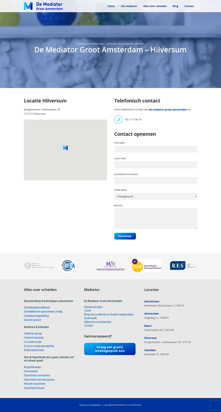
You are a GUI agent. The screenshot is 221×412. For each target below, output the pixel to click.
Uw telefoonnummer (155, 178)
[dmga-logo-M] (43, 6)
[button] (65, 147)
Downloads (90, 318)
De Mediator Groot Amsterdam (103, 301)
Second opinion (33, 319)
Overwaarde (31, 371)
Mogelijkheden (32, 367)
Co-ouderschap (32, 341)
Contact (88, 325)
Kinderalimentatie (34, 350)
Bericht (155, 216)
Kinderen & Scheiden (36, 327)
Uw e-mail (155, 162)
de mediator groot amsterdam (168, 109)
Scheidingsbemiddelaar (37, 307)
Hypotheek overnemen (37, 375)
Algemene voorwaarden (97, 321)
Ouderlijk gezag (33, 333)
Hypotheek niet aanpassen (39, 379)
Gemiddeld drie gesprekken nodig (43, 311)
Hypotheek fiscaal (34, 387)
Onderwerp (155, 194)
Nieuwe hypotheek (34, 383)
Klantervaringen (93, 306)
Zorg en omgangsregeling (39, 345)
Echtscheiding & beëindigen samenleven (48, 301)
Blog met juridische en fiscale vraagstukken (109, 314)
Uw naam (155, 147)
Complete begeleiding (36, 315)
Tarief (87, 310)
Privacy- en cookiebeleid (90, 405)
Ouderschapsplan (34, 337)
